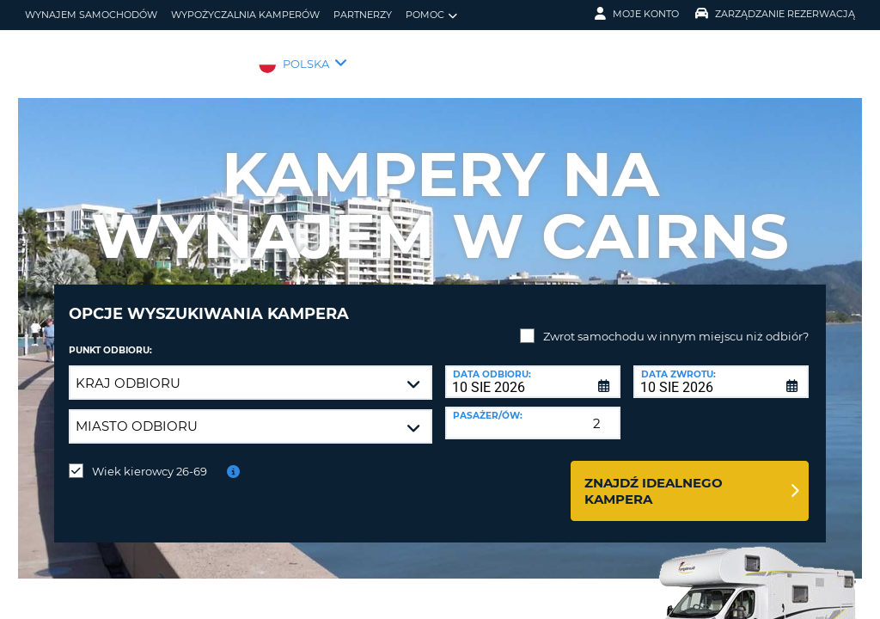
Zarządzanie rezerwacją (775, 14)
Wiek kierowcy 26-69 (149, 458)
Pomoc (431, 15)
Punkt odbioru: (110, 337)
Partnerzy (362, 15)
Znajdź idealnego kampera (653, 478)
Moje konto (637, 14)
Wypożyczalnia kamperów (245, 15)
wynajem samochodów (91, 15)
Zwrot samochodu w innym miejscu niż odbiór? (676, 323)
